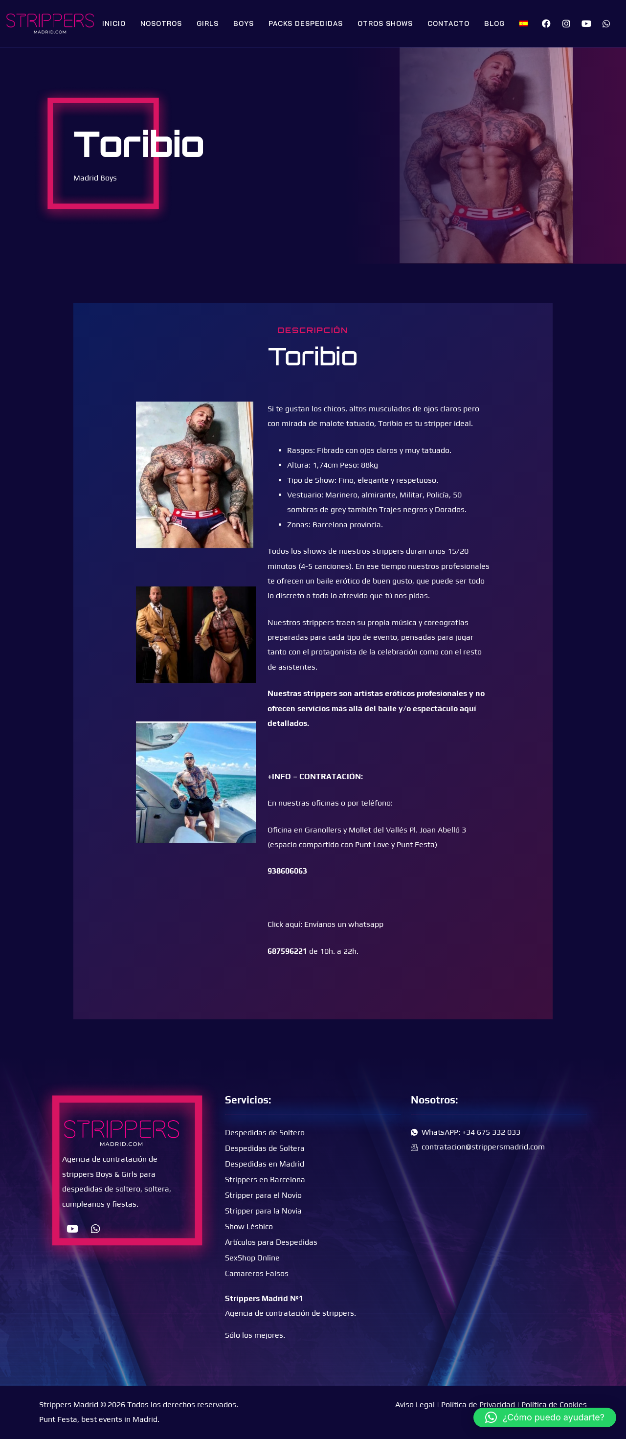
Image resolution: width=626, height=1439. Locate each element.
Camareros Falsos (257, 1273)
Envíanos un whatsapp (343, 924)
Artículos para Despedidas (271, 1242)
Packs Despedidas (305, 23)
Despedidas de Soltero (265, 1132)
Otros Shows (385, 23)
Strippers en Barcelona (265, 1179)
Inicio (114, 23)
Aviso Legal (415, 1404)
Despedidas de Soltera (265, 1148)
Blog (494, 23)
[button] (544, 1417)
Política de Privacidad (478, 1404)
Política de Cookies (554, 1404)
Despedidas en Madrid (264, 1164)
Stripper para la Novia (263, 1210)
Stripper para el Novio (263, 1195)
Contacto (448, 23)
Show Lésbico (249, 1226)
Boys (243, 23)
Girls (208, 23)
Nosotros (161, 23)
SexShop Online (252, 1257)
